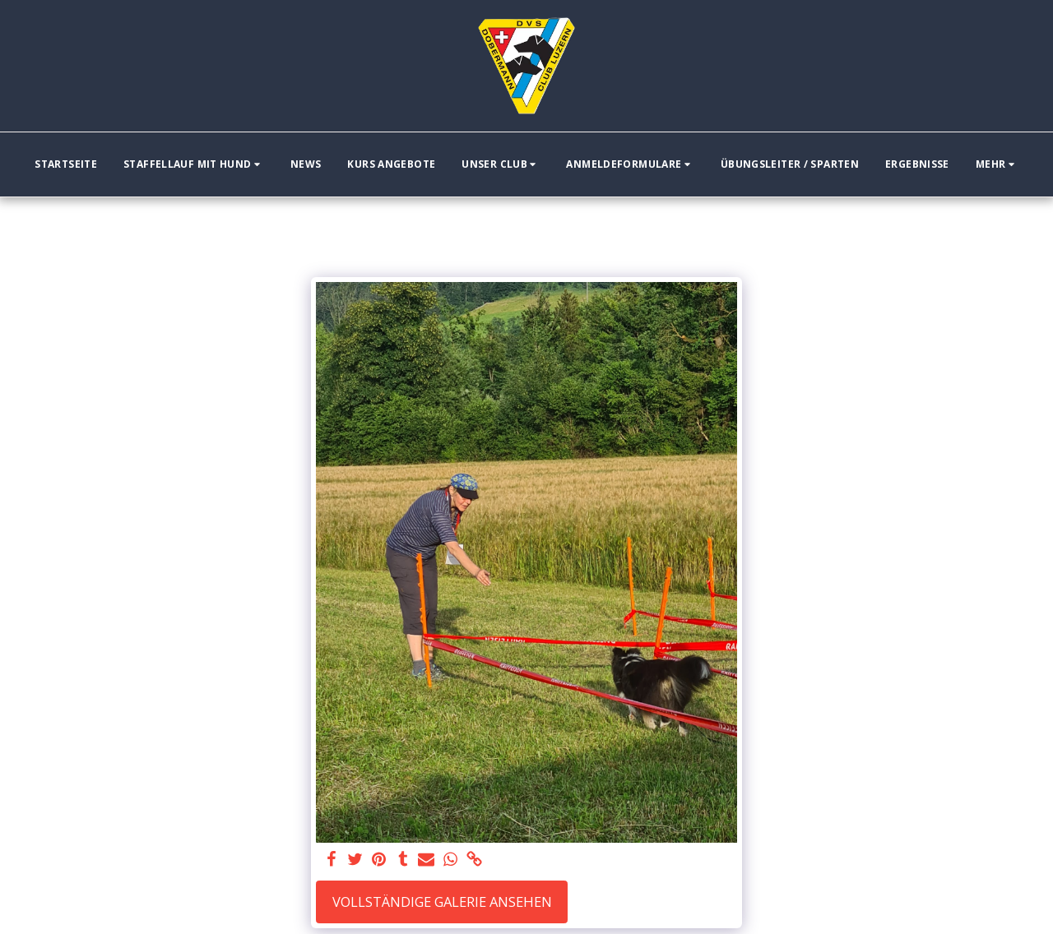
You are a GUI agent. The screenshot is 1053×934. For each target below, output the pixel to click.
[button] (193, 164)
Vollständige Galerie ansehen (442, 901)
